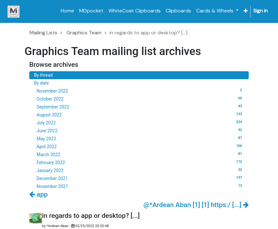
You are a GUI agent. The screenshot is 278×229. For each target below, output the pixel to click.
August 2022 (140, 114)
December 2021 (140, 178)
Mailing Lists (43, 32)
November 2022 (140, 91)
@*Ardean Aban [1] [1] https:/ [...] (196, 205)
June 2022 (140, 130)
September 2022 (140, 106)
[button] (245, 11)
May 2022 (140, 138)
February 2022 (140, 162)
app (38, 194)
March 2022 (140, 154)
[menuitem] (67, 11)
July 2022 (140, 122)
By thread (43, 75)
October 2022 (140, 98)
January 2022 (140, 170)
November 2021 (140, 186)
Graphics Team (83, 32)
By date (41, 83)
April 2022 (140, 146)
